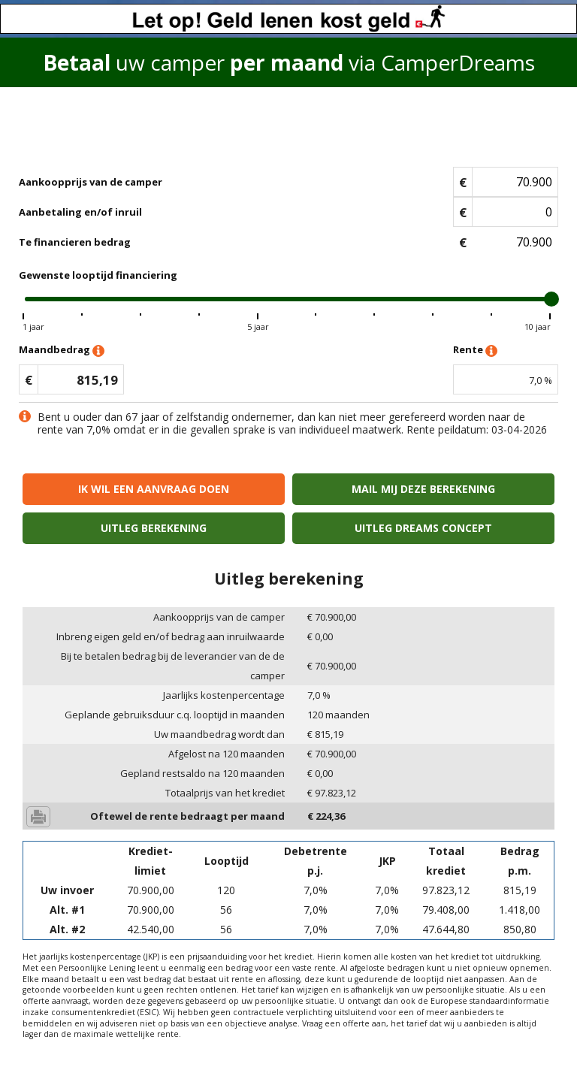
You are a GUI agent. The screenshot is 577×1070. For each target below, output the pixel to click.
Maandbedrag (61, 350)
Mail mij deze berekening (423, 489)
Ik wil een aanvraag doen (153, 489)
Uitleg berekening (154, 528)
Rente (475, 350)
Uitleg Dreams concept (423, 528)
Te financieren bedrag (75, 242)
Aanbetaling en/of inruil (80, 212)
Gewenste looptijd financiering (98, 275)
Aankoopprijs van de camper (90, 182)
